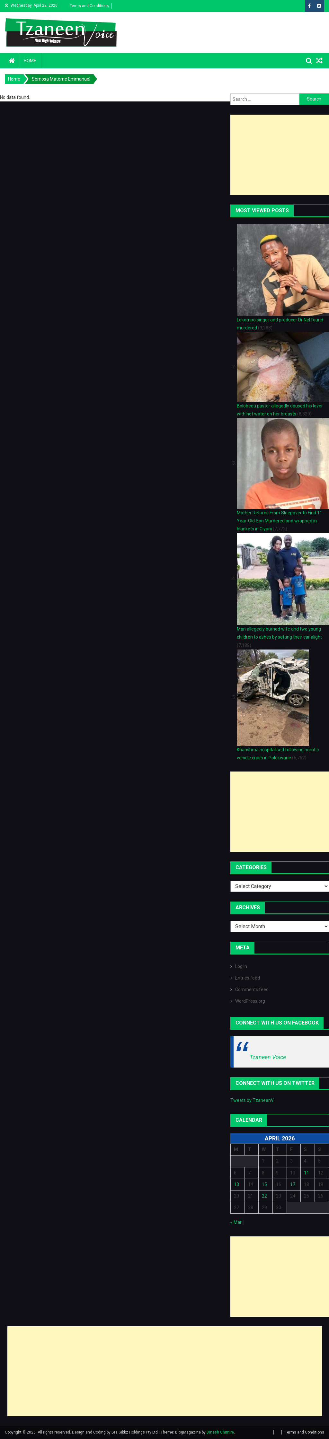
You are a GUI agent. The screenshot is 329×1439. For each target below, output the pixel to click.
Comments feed (252, 989)
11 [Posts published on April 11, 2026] (306, 1172)
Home (30, 60)
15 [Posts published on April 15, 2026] (264, 1184)
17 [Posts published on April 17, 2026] (292, 1184)
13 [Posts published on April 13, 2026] (236, 1184)
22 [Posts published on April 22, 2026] (264, 1196)
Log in (241, 966)
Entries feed (247, 978)
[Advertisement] (279, 155)
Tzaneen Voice (268, 1057)
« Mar (236, 1222)
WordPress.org (250, 1001)
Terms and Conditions (89, 6)
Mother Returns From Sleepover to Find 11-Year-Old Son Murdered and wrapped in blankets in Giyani (280, 520)
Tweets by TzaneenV (252, 1100)
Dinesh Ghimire (220, 1432)
